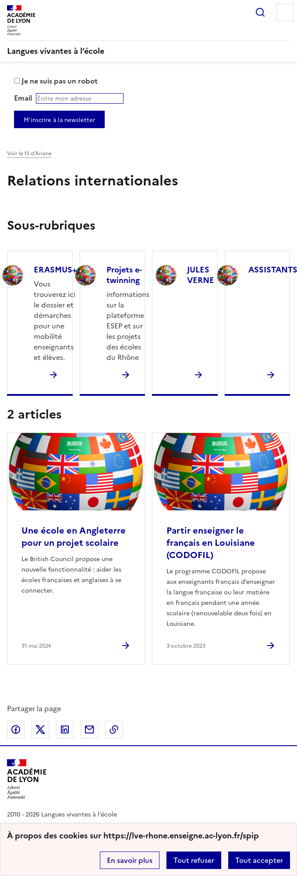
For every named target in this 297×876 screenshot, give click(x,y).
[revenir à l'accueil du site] (148, 51)
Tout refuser (193, 860)
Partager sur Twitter (40, 729)
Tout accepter (259, 860)
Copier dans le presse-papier (114, 729)
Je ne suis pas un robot (56, 81)
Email (23, 98)
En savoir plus (129, 860)
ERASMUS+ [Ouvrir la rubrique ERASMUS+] (55, 270)
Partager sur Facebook (16, 729)
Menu (284, 12)
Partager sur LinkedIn (65, 729)
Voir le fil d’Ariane (29, 153)
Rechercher (260, 12)
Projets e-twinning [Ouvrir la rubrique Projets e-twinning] (124, 275)
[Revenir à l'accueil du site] (27, 779)
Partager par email (89, 729)
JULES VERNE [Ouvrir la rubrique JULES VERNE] (200, 275)
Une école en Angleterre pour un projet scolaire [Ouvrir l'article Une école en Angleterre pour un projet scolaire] (73, 536)
